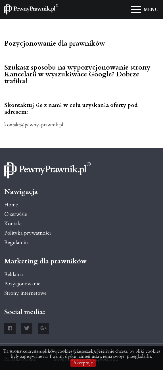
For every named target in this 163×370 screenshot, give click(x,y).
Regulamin (16, 242)
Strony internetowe (25, 293)
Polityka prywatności (27, 233)
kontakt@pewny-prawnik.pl (33, 124)
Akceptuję (83, 363)
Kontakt (13, 223)
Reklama (13, 274)
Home (11, 204)
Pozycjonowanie (22, 283)
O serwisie (15, 214)
